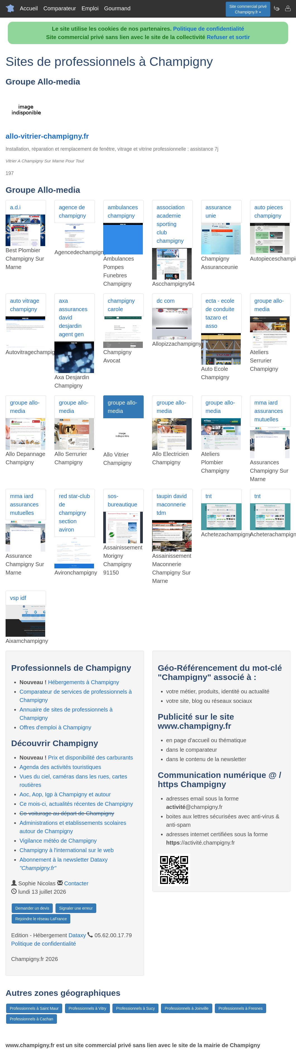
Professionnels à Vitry (87, 1008)
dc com (165, 301)
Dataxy (77, 935)
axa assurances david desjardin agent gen (73, 317)
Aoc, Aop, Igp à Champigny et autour (65, 794)
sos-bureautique (122, 500)
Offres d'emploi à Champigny (55, 727)
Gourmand (117, 8)
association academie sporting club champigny (170, 224)
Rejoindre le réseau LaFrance (41, 919)
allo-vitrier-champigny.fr (47, 136)
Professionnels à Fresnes (240, 1008)
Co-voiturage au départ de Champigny (67, 813)
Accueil (29, 8)
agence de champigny (72, 211)
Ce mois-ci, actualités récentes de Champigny (76, 804)
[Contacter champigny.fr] (287, 8)
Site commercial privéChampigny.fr (248, 9)
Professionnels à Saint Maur (34, 1008)
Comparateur (59, 8)
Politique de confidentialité (208, 29)
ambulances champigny (123, 211)
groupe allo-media (269, 305)
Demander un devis (32, 908)
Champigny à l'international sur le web (67, 850)
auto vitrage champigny (24, 305)
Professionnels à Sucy (135, 1008)
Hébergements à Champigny (83, 682)
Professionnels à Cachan (31, 1019)
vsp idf (18, 598)
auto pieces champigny (268, 211)
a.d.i (15, 207)
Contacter (76, 883)
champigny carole (121, 305)
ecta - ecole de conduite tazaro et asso (220, 313)
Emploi (89, 8)
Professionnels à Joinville (186, 1008)
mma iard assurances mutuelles (268, 411)
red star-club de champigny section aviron (74, 513)
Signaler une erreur (76, 908)
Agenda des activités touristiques (60, 767)
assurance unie (218, 211)
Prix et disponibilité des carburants (90, 757)
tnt (209, 496)
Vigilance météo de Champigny (58, 841)
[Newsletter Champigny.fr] (276, 8)
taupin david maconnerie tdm (172, 504)
